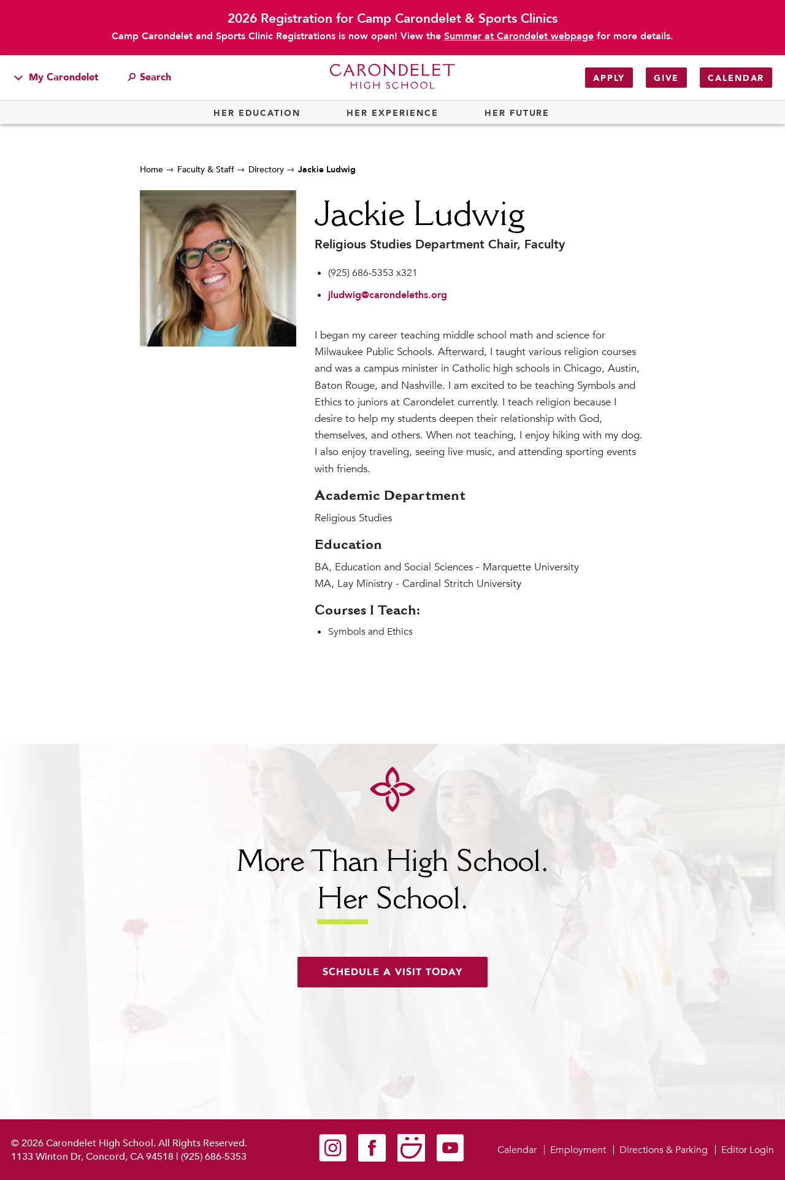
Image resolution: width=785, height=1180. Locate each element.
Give (666, 78)
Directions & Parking (663, 1150)
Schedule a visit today (392, 972)
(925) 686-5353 (214, 1156)
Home (151, 169)
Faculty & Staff (205, 169)
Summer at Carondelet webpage (519, 36)
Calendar (736, 78)
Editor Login (747, 1150)
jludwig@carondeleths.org (387, 295)
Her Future (517, 113)
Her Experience (392, 113)
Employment (578, 1150)
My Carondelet (56, 77)
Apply (609, 78)
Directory (266, 169)
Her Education (257, 113)
